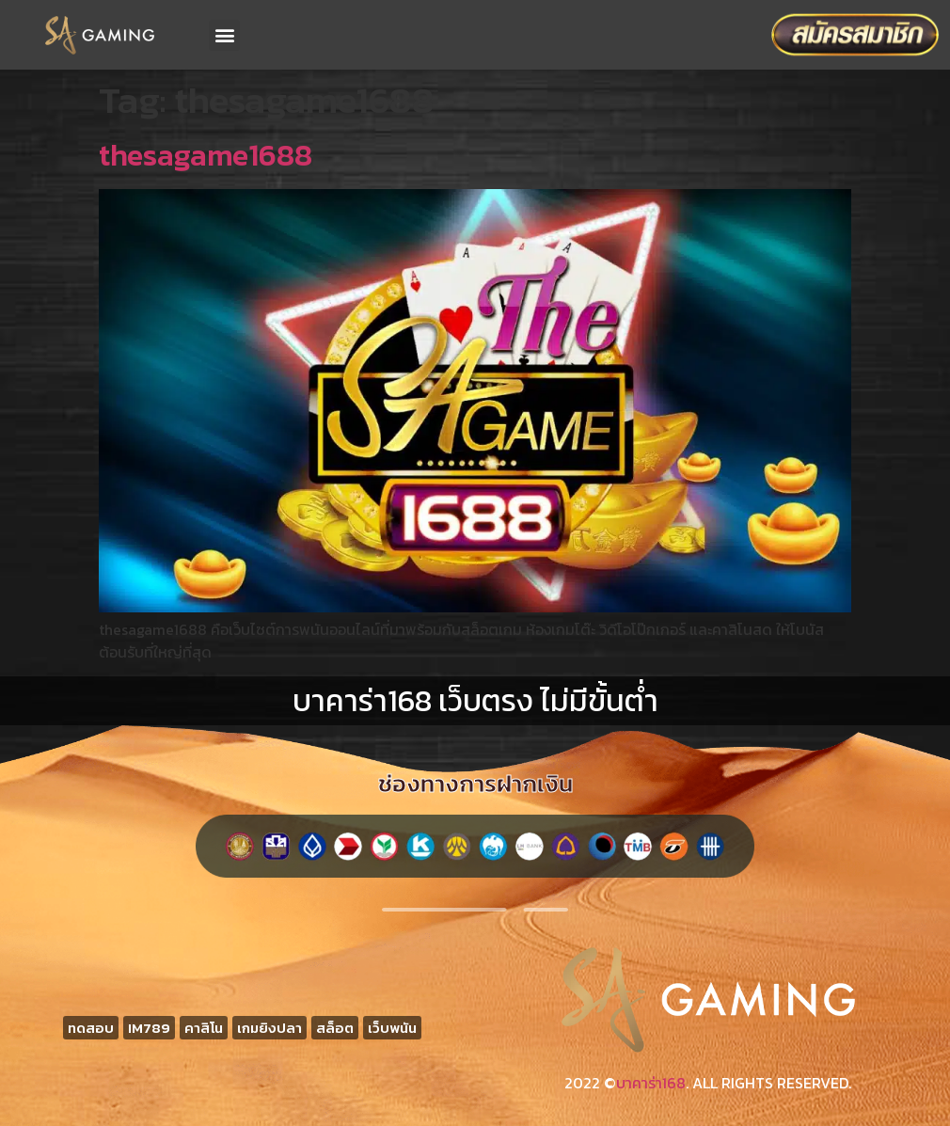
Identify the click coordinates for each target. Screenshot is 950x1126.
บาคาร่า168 (651, 1082)
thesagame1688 (205, 155)
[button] (224, 35)
